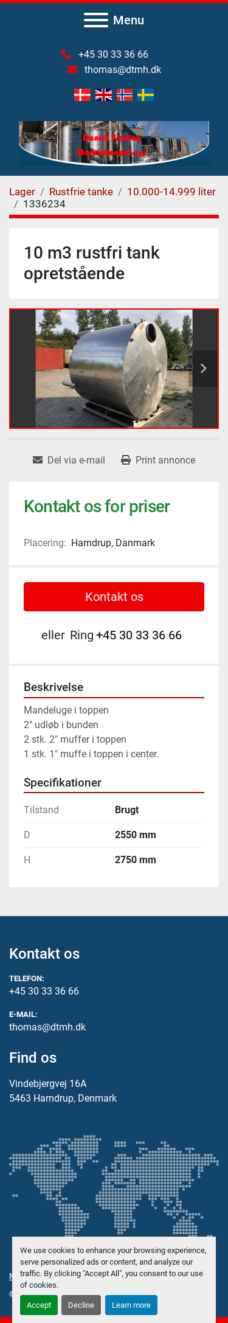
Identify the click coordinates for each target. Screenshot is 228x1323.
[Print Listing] (158, 460)
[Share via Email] (69, 460)
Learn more (131, 1305)
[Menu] (96, 20)
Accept (39, 1305)
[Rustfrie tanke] (81, 192)
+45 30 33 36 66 (112, 54)
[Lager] (22, 192)
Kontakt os (114, 596)
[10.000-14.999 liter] (171, 192)
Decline (81, 1305)
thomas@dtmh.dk (121, 69)
